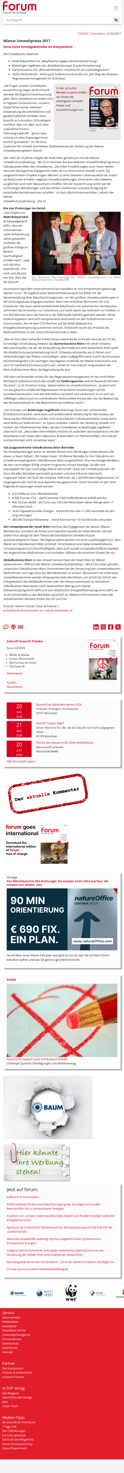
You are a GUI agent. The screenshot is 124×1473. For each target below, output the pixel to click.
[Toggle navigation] (116, 7)
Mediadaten (10, 1322)
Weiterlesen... (15, 673)
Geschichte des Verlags (17, 1397)
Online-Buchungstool (16, 1335)
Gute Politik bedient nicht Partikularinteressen (37, 1059)
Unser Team (10, 1406)
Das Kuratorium (12, 1368)
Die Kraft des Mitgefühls (18, 1439)
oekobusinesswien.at (59, 610)
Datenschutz (10, 1343)
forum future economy (17, 1444)
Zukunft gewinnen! (14, 1448)
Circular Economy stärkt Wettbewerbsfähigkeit (37, 1269)
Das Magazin (10, 1393)
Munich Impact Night (50, 723)
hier (112, 553)
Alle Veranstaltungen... (21, 761)
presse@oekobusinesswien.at (23, 610)
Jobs (5, 1402)
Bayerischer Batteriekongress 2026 (58, 704)
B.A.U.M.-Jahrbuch (14, 1435)
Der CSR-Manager (13, 1431)
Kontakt (7, 1352)
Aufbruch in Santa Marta (23, 1197)
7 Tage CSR (9, 1427)
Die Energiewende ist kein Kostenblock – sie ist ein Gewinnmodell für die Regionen (60, 1262)
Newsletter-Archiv (14, 1330)
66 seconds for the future (18, 1422)
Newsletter (9, 1326)
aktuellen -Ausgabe (67, 90)
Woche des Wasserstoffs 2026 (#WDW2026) (64, 743)
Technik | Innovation (92, 34)
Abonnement (11, 1317)
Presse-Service (11, 1339)
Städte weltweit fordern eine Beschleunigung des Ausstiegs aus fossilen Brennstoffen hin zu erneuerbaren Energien (53, 1206)
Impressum (9, 1348)
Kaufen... (12, 682)
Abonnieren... (15, 687)
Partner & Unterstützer (17, 1372)
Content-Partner (13, 1377)
